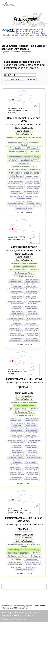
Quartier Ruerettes (30, 306)
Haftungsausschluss (29, 612)
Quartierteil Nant (15, 191)
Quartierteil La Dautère (32, 206)
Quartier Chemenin (16, 308)
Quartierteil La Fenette (33, 203)
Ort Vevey (13, 160)
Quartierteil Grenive (32, 193)
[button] (14, 79)
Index (3, 612)
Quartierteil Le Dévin (31, 338)
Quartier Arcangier (34, 301)
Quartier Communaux (33, 318)
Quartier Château (17, 296)
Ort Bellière (35, 169)
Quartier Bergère (16, 330)
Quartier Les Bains (31, 286)
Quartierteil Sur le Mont (31, 191)
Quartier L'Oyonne (31, 298)
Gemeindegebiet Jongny (17, 553)
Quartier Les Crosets (15, 179)
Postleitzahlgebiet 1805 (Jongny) (24, 148)
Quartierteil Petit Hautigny (15, 203)
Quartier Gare (32, 311)
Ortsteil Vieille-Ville (15, 279)
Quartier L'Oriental (31, 296)
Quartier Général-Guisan (18, 326)
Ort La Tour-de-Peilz (17, 270)
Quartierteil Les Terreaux (32, 179)
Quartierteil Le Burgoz (16, 193)
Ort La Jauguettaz (31, 173)
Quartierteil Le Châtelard (16, 188)
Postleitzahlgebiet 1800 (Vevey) (24, 263)
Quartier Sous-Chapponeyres (16, 301)
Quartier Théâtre (32, 313)
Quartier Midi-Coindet (15, 289)
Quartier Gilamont (32, 284)
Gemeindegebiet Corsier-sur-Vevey (24, 157)
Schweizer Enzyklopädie (22, 606)
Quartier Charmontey (18, 311)
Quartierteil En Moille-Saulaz (24, 201)
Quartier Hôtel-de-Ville (30, 294)
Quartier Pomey (32, 303)
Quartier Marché (15, 294)
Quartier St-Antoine (15, 333)
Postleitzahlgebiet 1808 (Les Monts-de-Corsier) (24, 138)
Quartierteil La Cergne (33, 188)
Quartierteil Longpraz (32, 196)
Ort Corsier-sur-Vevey (30, 160)
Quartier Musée (30, 316)
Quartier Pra (33, 326)
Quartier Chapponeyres (17, 303)
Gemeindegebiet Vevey (24, 266)
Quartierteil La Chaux (33, 181)
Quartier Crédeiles (31, 323)
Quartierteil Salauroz (16, 196)
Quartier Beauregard (31, 330)
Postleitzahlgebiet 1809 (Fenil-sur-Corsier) (24, 152)
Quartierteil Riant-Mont (15, 181)
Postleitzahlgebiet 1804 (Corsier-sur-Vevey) (24, 144)
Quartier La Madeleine (32, 289)
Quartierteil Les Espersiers (24, 198)
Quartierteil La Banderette (32, 183)
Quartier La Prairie (17, 298)
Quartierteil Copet (33, 335)
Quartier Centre (17, 316)
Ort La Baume (16, 176)
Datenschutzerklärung (11, 615)
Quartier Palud (17, 306)
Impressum (13, 612)
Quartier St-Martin (31, 308)
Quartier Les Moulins (17, 284)
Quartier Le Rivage (31, 291)
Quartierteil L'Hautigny (14, 183)
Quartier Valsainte (30, 321)
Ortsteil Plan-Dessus (32, 176)
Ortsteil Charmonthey (31, 279)
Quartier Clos (16, 321)
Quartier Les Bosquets (17, 313)
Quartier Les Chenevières (32, 328)
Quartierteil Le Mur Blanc (15, 186)
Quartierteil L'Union (16, 338)
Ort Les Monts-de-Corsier (24, 166)
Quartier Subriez (16, 323)
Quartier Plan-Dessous (31, 281)
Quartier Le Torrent (16, 291)
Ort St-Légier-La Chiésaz (24, 276)
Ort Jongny (24, 163)
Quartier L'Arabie (16, 286)
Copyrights (28, 615)
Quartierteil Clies (15, 340)
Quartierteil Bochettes (15, 206)
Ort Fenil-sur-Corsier (17, 169)
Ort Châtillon (14, 173)
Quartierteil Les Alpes (32, 333)
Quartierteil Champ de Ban (24, 208)
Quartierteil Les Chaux (33, 186)
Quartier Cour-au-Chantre (15, 318)
